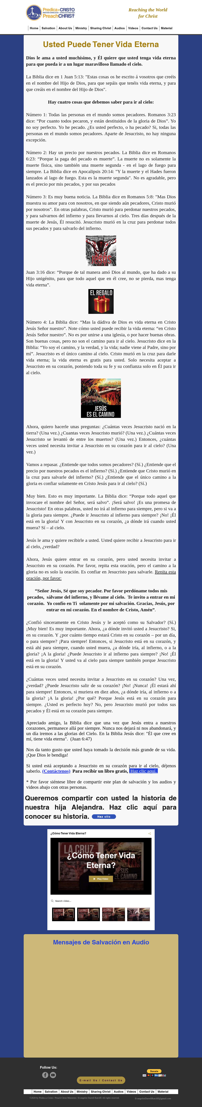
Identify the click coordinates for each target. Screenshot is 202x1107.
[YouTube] (53, 1075)
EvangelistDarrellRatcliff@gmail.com (153, 1098)
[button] (154, 1073)
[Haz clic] (104, 816)
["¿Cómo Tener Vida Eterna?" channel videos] (101, 916)
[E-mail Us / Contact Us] (101, 1080)
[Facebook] (45, 1075)
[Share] (148, 833)
